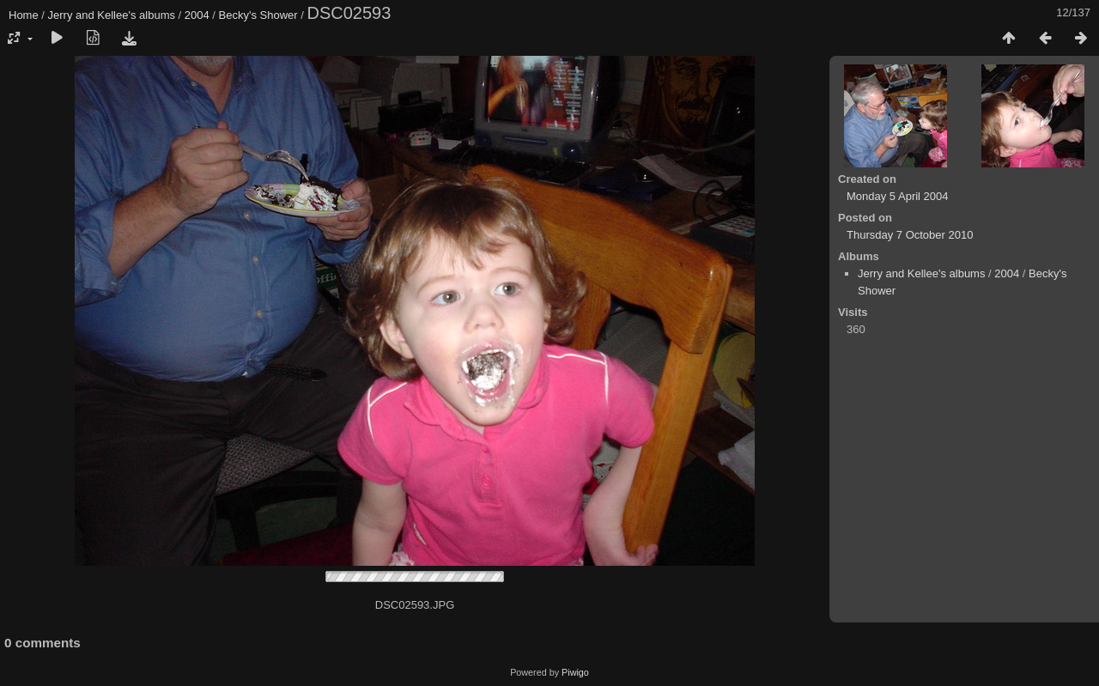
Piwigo (575, 672)
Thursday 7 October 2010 (910, 234)
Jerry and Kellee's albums (111, 15)
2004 (197, 15)
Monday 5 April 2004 (898, 196)
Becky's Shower (258, 15)
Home (24, 15)
